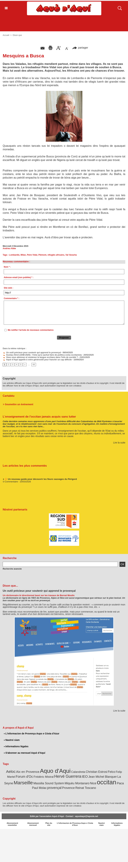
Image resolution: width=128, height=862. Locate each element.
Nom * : (7, 267)
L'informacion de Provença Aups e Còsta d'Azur (31, 733)
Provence (68, 788)
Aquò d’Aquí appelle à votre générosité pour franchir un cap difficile (37, 359)
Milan (23, 255)
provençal (54, 788)
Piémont (42, 255)
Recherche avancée (12, 569)
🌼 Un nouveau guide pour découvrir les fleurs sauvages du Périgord (41, 479)
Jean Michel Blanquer (102, 776)
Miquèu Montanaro (77, 783)
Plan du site (48, 824)
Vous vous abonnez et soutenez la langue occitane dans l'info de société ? (40, 357)
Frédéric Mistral (43, 776)
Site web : (8, 288)
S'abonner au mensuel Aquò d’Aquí (24, 752)
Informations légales (16, 746)
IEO (85, 776)
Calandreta (78, 771)
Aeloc (11, 771)
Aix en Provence (27, 771)
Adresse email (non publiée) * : (18, 277)
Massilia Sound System (48, 783)
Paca (120, 783)
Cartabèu (8, 395)
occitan (106, 782)
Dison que (17, 35)
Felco (111, 771)
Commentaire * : (11, 298)
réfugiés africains (56, 255)
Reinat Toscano (85, 788)
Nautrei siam (12, 740)
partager (80, 47)
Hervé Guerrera (67, 776)
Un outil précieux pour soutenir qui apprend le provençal (32, 352)
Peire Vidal (32, 255)
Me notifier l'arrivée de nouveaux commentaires (31, 330)
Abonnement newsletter (12, 824)
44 (34, 364)
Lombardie (14, 255)
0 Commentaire (10, 482)
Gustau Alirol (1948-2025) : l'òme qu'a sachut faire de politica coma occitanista (42, 355)
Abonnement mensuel (33, 824)
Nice (93, 783)
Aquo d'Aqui (55, 771)
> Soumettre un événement (18, 404)
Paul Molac (39, 788)
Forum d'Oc (24, 776)
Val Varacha (71, 255)
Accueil (6, 35)
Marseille (23, 782)
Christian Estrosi (96, 771)
